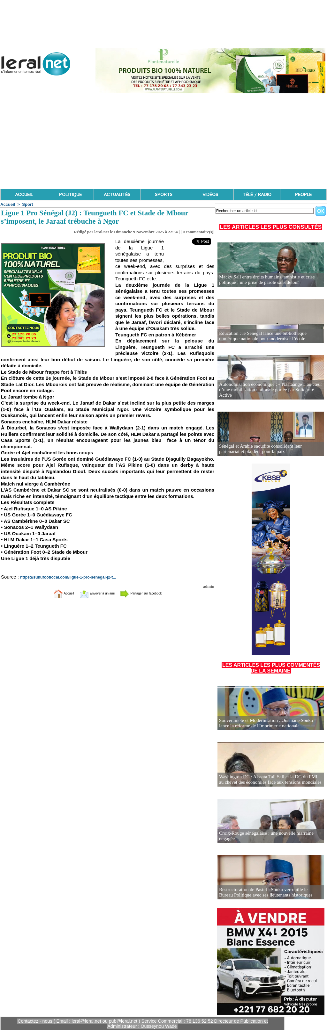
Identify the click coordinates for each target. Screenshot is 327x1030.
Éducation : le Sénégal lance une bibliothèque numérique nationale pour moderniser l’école (270, 336)
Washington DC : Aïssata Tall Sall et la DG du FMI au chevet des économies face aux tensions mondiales (267, 780)
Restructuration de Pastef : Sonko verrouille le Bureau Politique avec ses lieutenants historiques (267, 892)
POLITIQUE (70, 194)
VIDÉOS (210, 194)
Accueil (7, 204)
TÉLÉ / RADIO (256, 194)
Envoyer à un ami (92, 593)
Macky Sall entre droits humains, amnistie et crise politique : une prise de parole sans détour (263, 280)
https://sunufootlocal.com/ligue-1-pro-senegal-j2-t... (63, 577)
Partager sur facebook (150, 593)
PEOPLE (303, 194)
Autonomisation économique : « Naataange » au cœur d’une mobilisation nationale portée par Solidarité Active (270, 393)
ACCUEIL (24, 194)
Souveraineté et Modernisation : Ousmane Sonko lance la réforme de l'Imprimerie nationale (270, 723)
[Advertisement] (163, 141)
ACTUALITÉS (117, 194)
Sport (27, 204)
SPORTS (163, 194)
